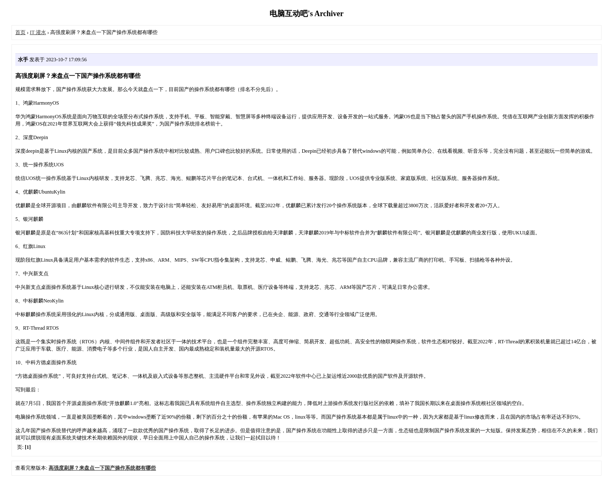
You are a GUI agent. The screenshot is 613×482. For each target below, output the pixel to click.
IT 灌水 (38, 32)
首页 (20, 32)
